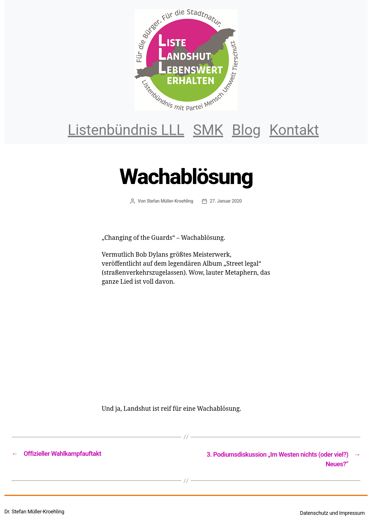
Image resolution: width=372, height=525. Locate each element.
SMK (208, 130)
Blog (246, 130)
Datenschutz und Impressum (332, 514)
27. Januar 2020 (226, 201)
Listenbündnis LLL (126, 130)
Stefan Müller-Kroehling (169, 201)
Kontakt (294, 130)
